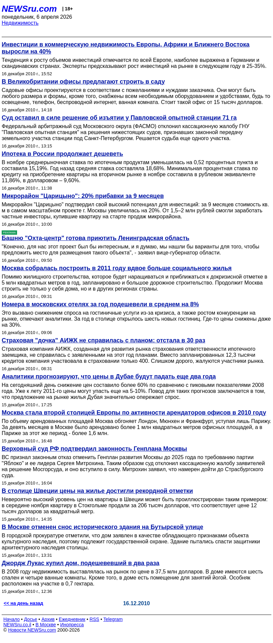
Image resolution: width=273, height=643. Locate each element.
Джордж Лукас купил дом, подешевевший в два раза (80, 563)
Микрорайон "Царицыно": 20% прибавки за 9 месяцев (83, 196)
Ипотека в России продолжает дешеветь (62, 153)
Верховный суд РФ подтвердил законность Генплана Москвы (94, 448)
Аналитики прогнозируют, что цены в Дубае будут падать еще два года (109, 376)
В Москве (46, 624)
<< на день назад (23, 603)
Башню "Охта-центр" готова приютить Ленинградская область (95, 238)
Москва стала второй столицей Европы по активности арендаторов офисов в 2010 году (134, 412)
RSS (94, 619)
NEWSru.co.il (17, 624)
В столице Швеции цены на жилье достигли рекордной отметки (97, 491)
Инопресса (72, 624)
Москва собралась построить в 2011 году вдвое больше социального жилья (117, 268)
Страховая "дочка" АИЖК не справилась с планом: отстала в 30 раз (103, 340)
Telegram (113, 619)
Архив (48, 619)
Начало (11, 619)
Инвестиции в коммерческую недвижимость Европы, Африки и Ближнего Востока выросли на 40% (126, 48)
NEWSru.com (29, 9)
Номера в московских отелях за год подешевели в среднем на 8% (100, 304)
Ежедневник (72, 619)
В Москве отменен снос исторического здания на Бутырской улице (102, 527)
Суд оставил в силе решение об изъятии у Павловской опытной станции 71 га (119, 117)
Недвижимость (20, 23)
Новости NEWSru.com (32, 630)
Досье (30, 619)
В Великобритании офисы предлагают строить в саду (83, 81)
